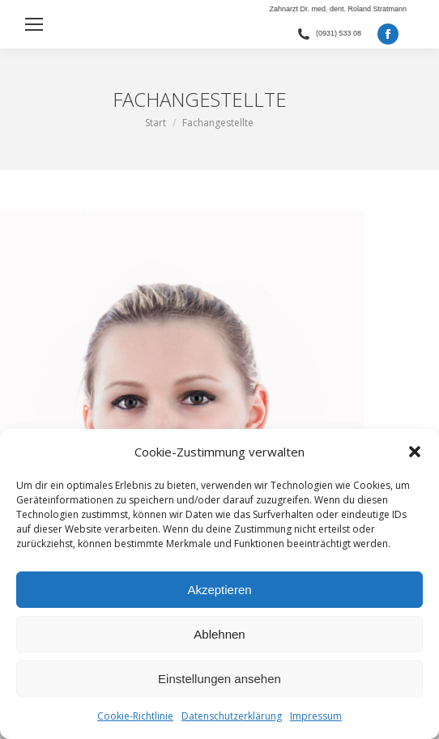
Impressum (316, 716)
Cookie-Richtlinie (135, 716)
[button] (415, 452)
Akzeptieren (219, 590)
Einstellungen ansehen (219, 679)
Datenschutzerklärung (231, 716)
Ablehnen (219, 634)
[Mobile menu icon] (34, 24)
